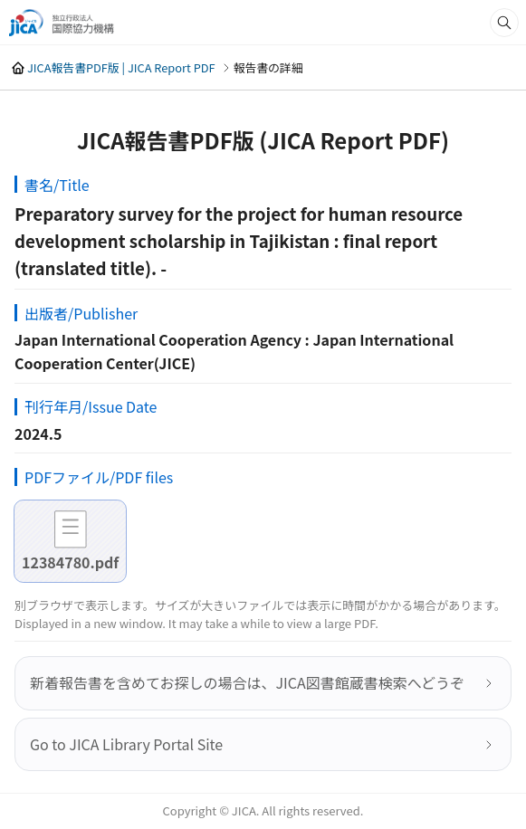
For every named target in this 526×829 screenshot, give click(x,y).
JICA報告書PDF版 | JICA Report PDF (121, 67)
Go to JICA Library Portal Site (126, 744)
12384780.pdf (70, 562)
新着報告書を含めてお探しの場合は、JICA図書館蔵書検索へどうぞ (247, 682)
